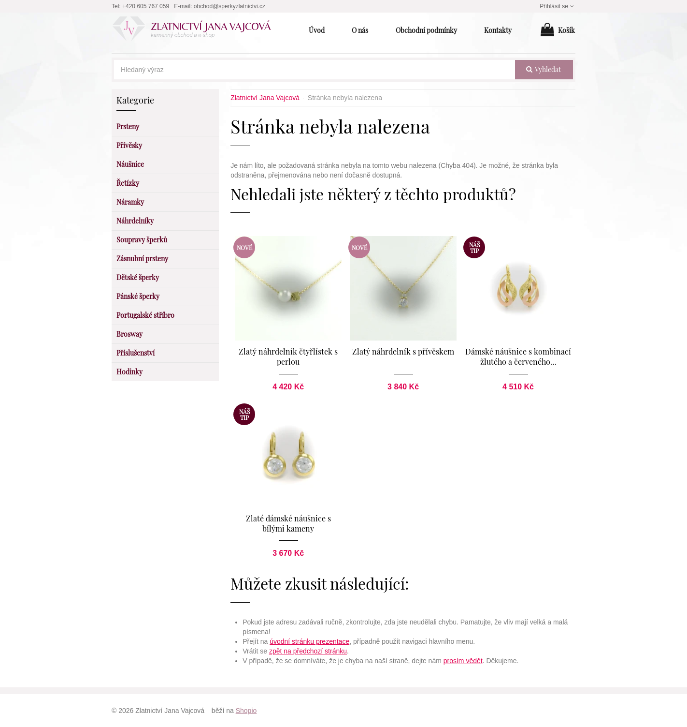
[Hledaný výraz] (314, 69)
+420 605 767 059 (145, 6)
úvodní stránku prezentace (309, 641)
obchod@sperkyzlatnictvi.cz (229, 6)
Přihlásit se (557, 6)
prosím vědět (463, 661)
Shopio (246, 710)
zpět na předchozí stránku (308, 651)
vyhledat (543, 69)
